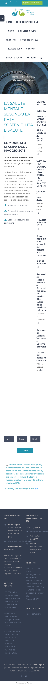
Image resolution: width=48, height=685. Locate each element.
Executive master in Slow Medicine (34, 582)
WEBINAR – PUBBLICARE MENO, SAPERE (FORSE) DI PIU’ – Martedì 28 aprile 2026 (13, 600)
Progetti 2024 (32, 599)
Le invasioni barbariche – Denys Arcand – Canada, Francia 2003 (13, 619)
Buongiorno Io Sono (33, 570)
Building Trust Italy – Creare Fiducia (35, 588)
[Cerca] (41, 57)
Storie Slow (31, 577)
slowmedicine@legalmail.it (15, 541)
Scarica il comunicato (18, 205)
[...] (37, 154)
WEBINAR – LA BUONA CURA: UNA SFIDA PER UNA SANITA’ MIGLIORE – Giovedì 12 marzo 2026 (12, 642)
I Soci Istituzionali (34, 614)
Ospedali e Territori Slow (35, 594)
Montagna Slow (33, 574)
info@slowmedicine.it (37, 532)
